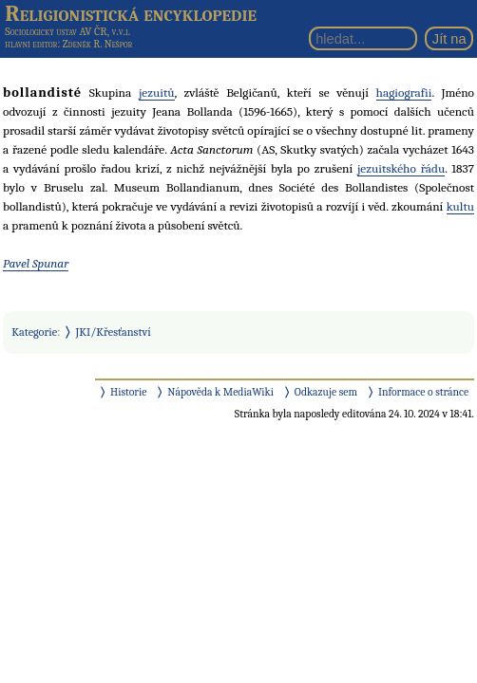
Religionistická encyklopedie (131, 13)
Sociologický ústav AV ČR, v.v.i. (67, 31)
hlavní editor (31, 44)
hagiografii (404, 92)
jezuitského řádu (401, 168)
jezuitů (157, 92)
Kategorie (34, 332)
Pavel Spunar (35, 263)
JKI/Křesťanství (113, 332)
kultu (460, 206)
